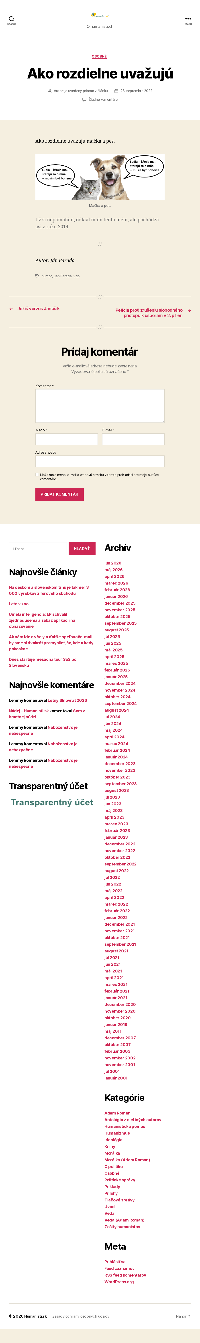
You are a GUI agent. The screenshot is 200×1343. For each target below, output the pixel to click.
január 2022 (116, 931)
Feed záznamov (119, 1282)
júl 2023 (112, 811)
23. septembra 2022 (137, 98)
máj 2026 (113, 584)
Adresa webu (45, 466)
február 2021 (116, 1005)
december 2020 (120, 1018)
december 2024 (120, 697)
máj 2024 (113, 744)
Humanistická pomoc (124, 1140)
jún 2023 (112, 818)
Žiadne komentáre (103, 107)
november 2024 (119, 704)
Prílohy (111, 1207)
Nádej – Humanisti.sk (29, 725)
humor (47, 283)
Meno (41, 445)
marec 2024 (116, 758)
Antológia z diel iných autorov (132, 1134)
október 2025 (117, 630)
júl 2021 (111, 972)
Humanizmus (117, 1147)
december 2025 (120, 617)
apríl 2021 (114, 992)
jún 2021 (112, 978)
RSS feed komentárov (125, 1289)
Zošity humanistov (122, 1241)
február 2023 (117, 844)
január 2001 (116, 1092)
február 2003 (117, 1065)
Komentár (44, 400)
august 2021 (116, 965)
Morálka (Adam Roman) (127, 1174)
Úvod (109, 1221)
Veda (109, 1227)
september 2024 (120, 717)
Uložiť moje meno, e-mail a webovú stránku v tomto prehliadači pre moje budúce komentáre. (99, 491)
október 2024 (117, 711)
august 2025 (116, 644)
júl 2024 (112, 731)
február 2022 (117, 925)
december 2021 (119, 938)
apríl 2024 (114, 751)
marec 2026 (116, 597)
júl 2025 (112, 651)
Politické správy (119, 1194)
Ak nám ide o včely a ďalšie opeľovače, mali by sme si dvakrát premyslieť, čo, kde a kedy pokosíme (51, 657)
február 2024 (117, 764)
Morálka (112, 1167)
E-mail (108, 445)
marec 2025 (116, 677)
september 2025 (120, 637)
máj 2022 (113, 905)
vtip (77, 283)
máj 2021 (113, 985)
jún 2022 (112, 898)
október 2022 (117, 871)
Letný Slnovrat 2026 (67, 714)
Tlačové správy (119, 1214)
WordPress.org (119, 1296)
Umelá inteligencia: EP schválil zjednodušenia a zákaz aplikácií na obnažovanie (42, 634)
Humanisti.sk (36, 1330)
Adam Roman (117, 1127)
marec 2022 (116, 918)
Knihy (109, 1160)
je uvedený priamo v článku (85, 98)
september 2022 (120, 878)
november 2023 (119, 784)
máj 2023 (113, 824)
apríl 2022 (114, 911)
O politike (113, 1180)
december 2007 (120, 1052)
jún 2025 (112, 657)
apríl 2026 (114, 590)
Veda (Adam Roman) (124, 1234)
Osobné (99, 64)
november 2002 (120, 1072)
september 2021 (120, 958)
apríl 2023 (114, 831)
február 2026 (117, 604)
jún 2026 (112, 577)
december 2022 (119, 858)
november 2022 (119, 865)
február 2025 (117, 684)
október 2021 (117, 952)
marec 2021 (115, 998)
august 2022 (116, 885)
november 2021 (119, 945)
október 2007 (117, 1059)
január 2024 (116, 771)
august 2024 (116, 724)
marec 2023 (116, 838)
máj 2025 (113, 664)
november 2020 (120, 1025)
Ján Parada (63, 283)
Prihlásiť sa (115, 1276)
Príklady (112, 1201)
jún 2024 (112, 737)
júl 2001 (112, 1085)
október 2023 (117, 791)
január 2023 (116, 851)
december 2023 (120, 778)
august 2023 (116, 804)
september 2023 (120, 798)
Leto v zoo (18, 618)
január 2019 (115, 1038)
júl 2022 (112, 891)
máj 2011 (113, 1045)
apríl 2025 (114, 671)
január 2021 (115, 1012)
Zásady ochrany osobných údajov (85, 1330)
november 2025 (119, 624)
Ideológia (113, 1154)
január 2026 (116, 610)
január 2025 (116, 691)
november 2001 (119, 1079)
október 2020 (117, 1032)
